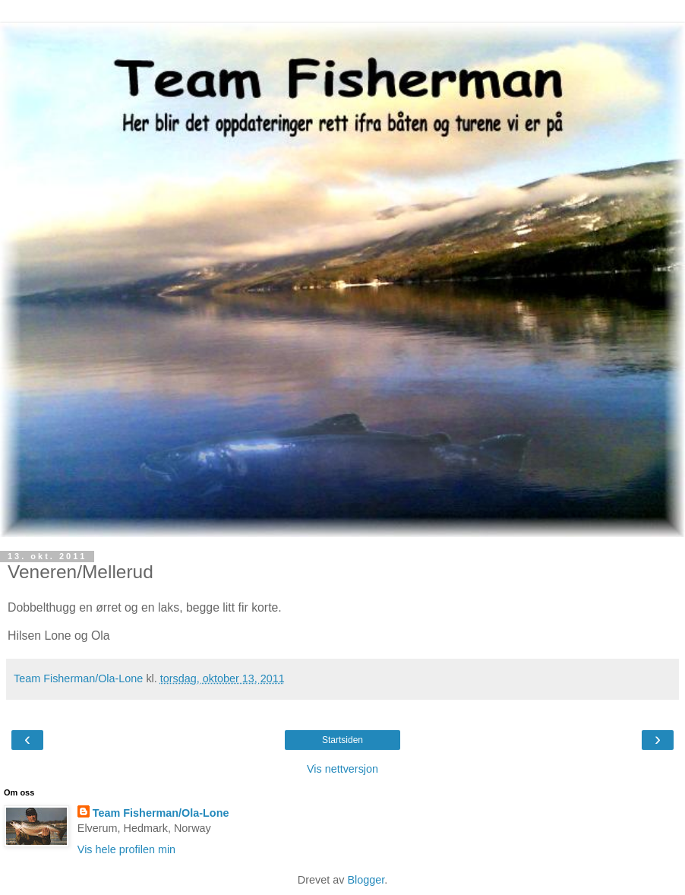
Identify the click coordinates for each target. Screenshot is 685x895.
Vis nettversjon (342, 769)
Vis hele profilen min (126, 849)
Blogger (365, 880)
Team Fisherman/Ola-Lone (161, 813)
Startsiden (342, 740)
